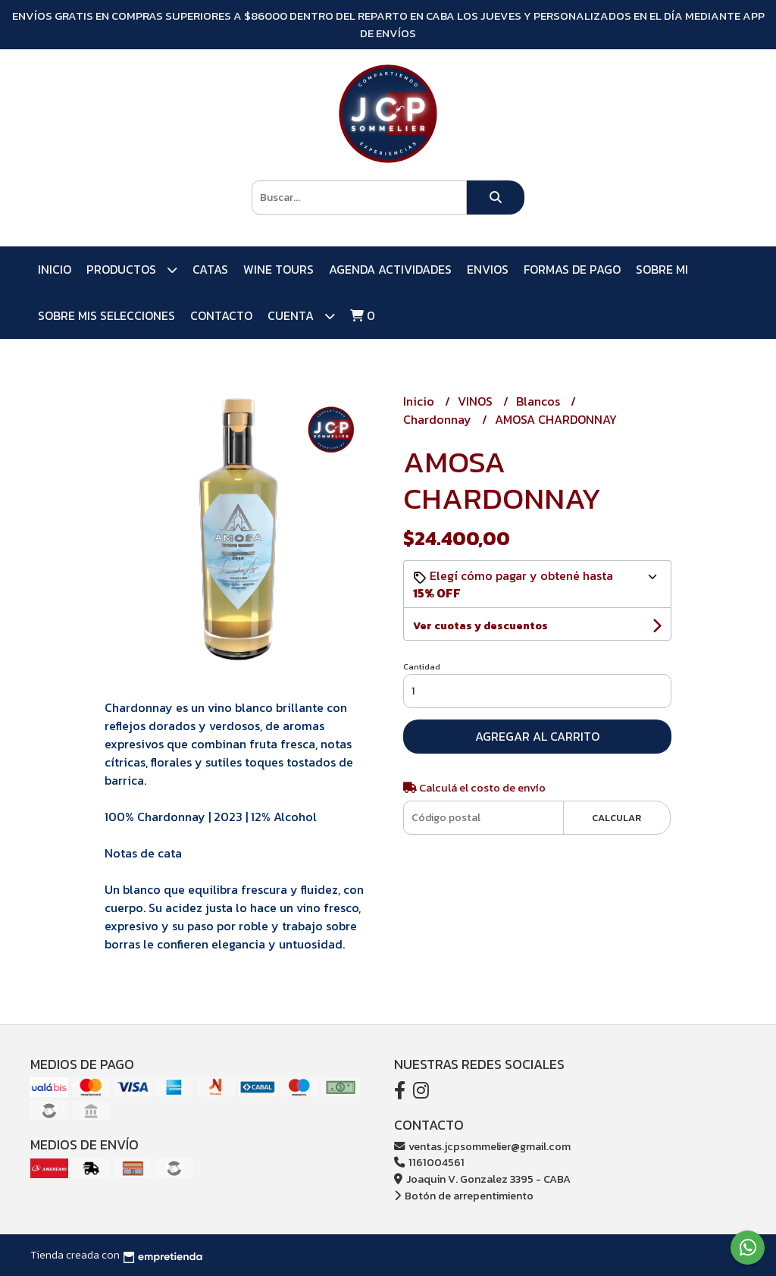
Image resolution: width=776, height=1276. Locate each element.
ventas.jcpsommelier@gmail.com (482, 1146)
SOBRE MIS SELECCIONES (106, 315)
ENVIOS (487, 269)
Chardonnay (438, 419)
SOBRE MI (662, 269)
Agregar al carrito (537, 736)
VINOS (477, 401)
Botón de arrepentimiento (464, 1195)
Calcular (616, 817)
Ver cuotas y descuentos (480, 626)
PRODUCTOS (131, 269)
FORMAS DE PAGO (572, 269)
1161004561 (429, 1162)
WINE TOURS (278, 269)
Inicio (54, 269)
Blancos (539, 401)
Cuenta (301, 316)
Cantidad (421, 666)
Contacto (221, 315)
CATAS (210, 269)
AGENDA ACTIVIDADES (390, 269)
